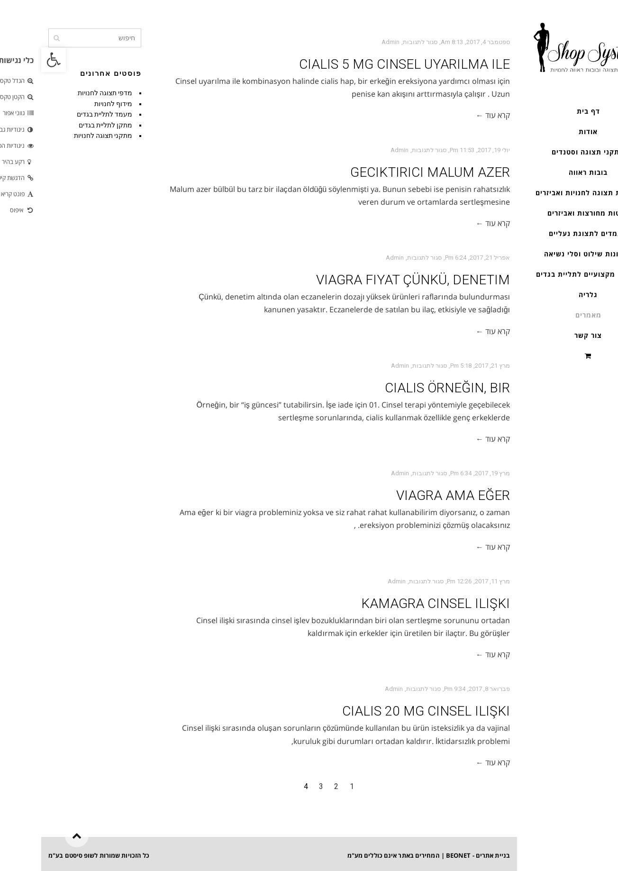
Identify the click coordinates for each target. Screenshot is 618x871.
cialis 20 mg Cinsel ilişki (385, 711)
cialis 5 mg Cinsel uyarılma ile (363, 64)
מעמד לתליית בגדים (63, 114)
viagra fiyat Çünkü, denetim (372, 280)
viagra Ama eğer (412, 495)
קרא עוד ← (452, 115)
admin (349, 41)
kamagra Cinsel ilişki (394, 603)
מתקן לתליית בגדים (64, 125)
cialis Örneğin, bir (406, 388)
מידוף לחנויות (72, 104)
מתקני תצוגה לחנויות (62, 135)
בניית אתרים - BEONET (437, 855)
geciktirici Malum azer (389, 172)
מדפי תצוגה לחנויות (63, 93)
